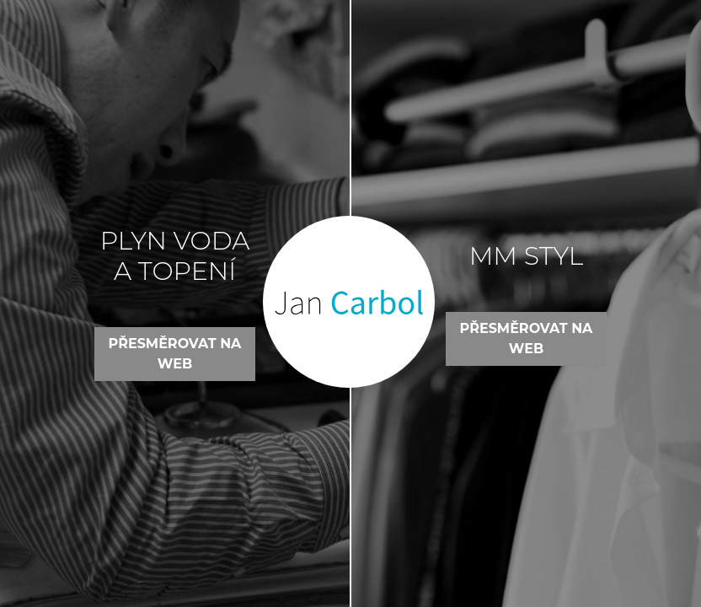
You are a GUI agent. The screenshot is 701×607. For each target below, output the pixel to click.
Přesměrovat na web (175, 354)
